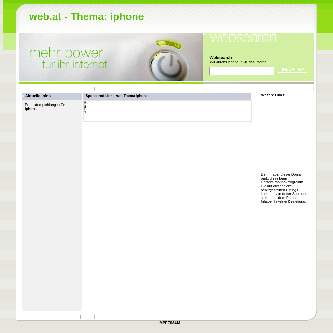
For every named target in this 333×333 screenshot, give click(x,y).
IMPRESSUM (169, 323)
